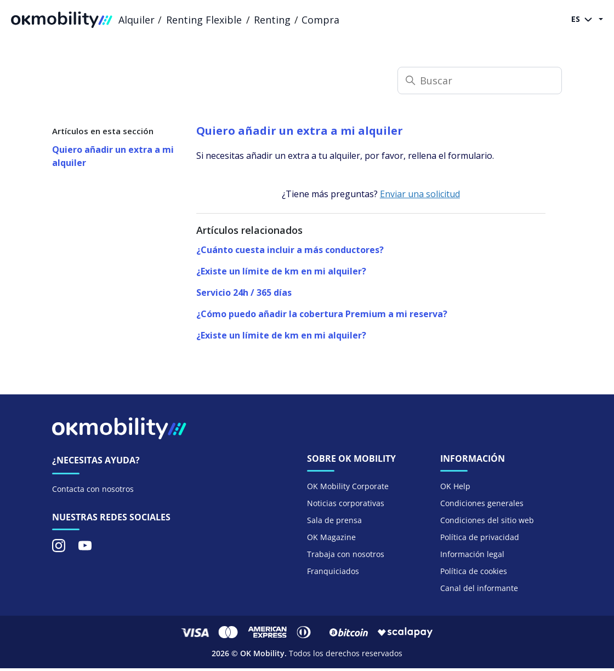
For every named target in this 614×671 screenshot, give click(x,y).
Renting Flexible (204, 19)
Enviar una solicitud (420, 194)
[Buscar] (479, 80)
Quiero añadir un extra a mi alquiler (113, 156)
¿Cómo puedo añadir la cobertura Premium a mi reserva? (321, 314)
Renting (272, 19)
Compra (320, 19)
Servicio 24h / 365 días (244, 292)
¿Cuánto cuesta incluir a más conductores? (290, 250)
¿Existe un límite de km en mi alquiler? (281, 271)
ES (583, 20)
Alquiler (136, 19)
